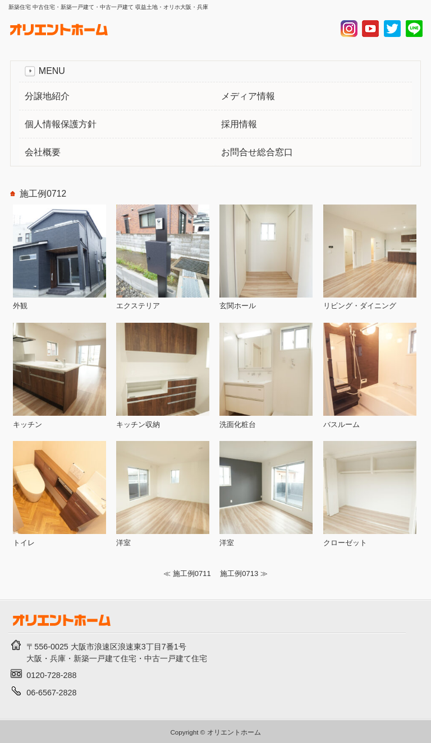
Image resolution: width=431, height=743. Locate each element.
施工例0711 (192, 573)
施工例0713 (239, 573)
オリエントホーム (234, 732)
